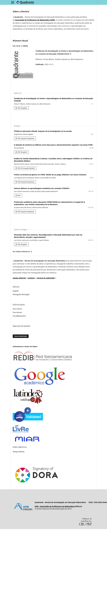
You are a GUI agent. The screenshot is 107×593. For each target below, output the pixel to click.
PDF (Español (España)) (25, 138)
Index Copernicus (20, 447)
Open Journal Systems (21, 326)
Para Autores (17, 312)
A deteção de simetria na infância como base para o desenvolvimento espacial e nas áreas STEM (53, 145)
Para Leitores (17, 309)
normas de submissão (46, 278)
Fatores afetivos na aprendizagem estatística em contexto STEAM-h (41, 188)
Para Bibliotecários (19, 316)
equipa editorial (19, 278)
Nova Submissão (20, 336)
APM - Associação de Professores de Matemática (54, 506)
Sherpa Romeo (18, 451)
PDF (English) (22, 108)
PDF (18, 195)
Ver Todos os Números (21, 251)
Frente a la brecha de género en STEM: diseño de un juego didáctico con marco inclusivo (50, 174)
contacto (31, 278)
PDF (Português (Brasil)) (26, 168)
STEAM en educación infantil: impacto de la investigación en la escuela (43, 131)
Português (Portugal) (21, 294)
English (16, 291)
